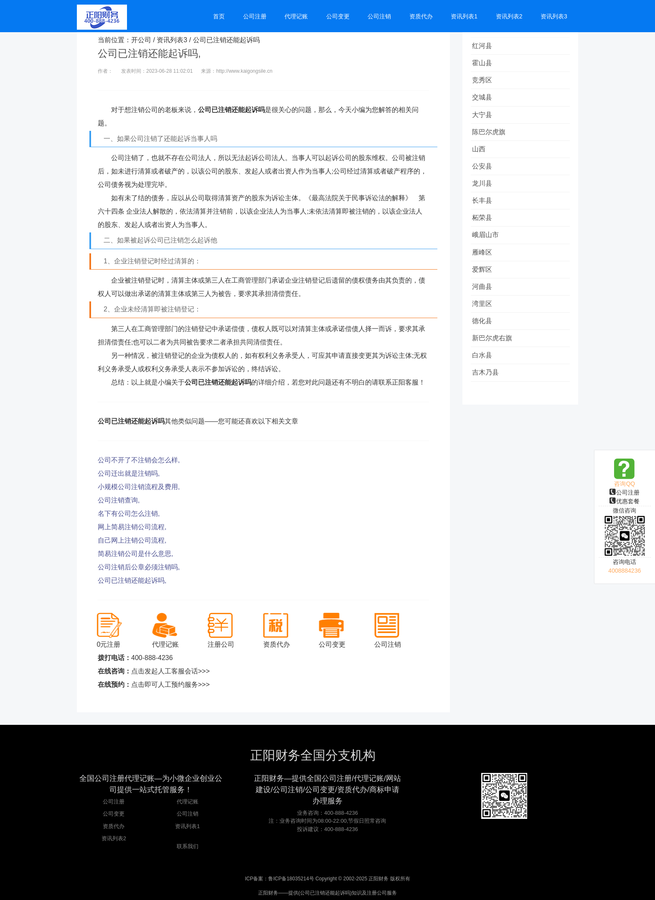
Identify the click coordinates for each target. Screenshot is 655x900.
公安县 (485, 178)
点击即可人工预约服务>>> (170, 684)
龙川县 (485, 197)
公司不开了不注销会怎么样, (139, 460)
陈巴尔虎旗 (491, 140)
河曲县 (485, 310)
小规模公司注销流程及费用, (139, 486)
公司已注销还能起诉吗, (132, 580)
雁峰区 (485, 272)
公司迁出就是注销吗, (129, 473)
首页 (238, 17)
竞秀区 (485, 84)
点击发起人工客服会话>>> (170, 671)
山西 (481, 159)
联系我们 (187, 846)
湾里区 (485, 328)
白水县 (485, 385)
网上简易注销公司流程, (132, 526)
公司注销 (187, 814)
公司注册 (624, 492)
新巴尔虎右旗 (495, 366)
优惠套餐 (624, 501)
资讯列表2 (114, 838)
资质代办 (113, 826)
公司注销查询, (119, 500)
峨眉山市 (488, 253)
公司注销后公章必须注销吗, (139, 567)
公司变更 (113, 814)
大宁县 (485, 121)
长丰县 (485, 215)
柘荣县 (485, 234)
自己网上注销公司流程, (132, 540)
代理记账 (187, 801)
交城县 (485, 103)
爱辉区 (485, 291)
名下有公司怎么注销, (129, 513)
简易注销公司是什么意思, (135, 553)
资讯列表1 (187, 826)
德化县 (485, 347)
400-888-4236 (152, 657)
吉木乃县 (488, 404)
